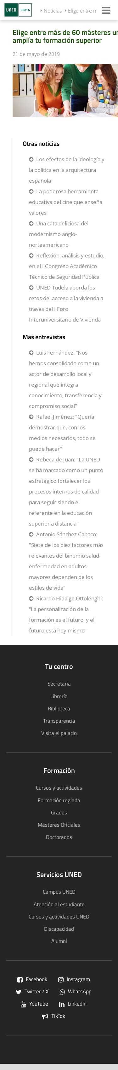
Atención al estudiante (59, 904)
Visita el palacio (59, 733)
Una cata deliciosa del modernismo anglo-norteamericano (58, 234)
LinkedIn (73, 1003)
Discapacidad (59, 929)
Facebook (32, 979)
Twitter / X (32, 991)
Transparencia (59, 721)
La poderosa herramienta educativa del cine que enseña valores (65, 202)
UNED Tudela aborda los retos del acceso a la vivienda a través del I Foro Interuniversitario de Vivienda (66, 303)
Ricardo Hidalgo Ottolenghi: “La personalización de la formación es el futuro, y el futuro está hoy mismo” (66, 614)
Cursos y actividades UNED (59, 916)
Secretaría (59, 683)
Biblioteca (59, 708)
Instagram (74, 979)
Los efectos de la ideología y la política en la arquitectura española (66, 170)
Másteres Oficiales (59, 825)
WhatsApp (75, 991)
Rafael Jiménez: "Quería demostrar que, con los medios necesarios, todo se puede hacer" (62, 432)
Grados (59, 812)
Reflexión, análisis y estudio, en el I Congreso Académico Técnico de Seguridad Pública (66, 266)
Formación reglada (59, 800)
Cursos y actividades (59, 787)
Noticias (53, 10)
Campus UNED (59, 892)
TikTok (53, 1016)
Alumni (59, 941)
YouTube (34, 1003)
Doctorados (59, 837)
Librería (59, 696)
